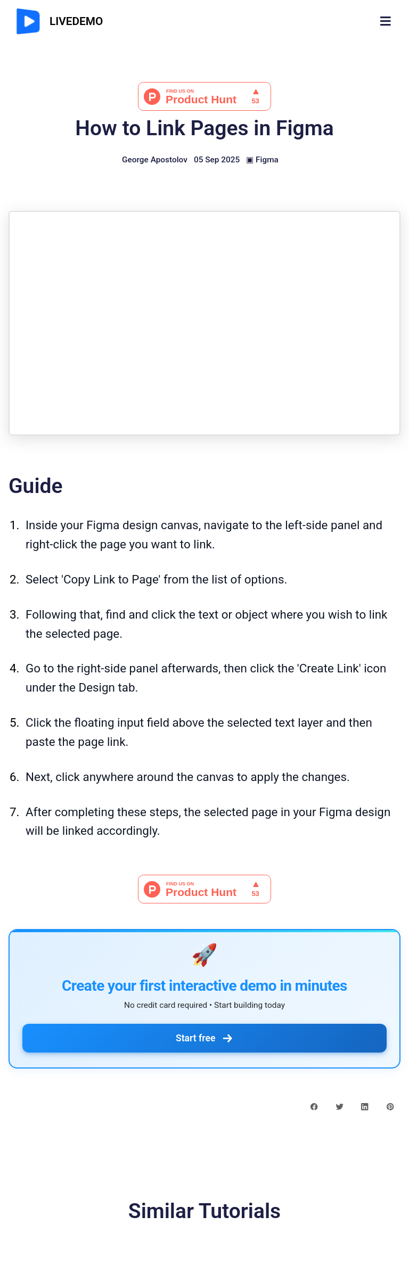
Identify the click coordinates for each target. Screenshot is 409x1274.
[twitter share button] (339, 1106)
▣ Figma (262, 160)
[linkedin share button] (364, 1106)
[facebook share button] (314, 1106)
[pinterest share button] (390, 1106)
